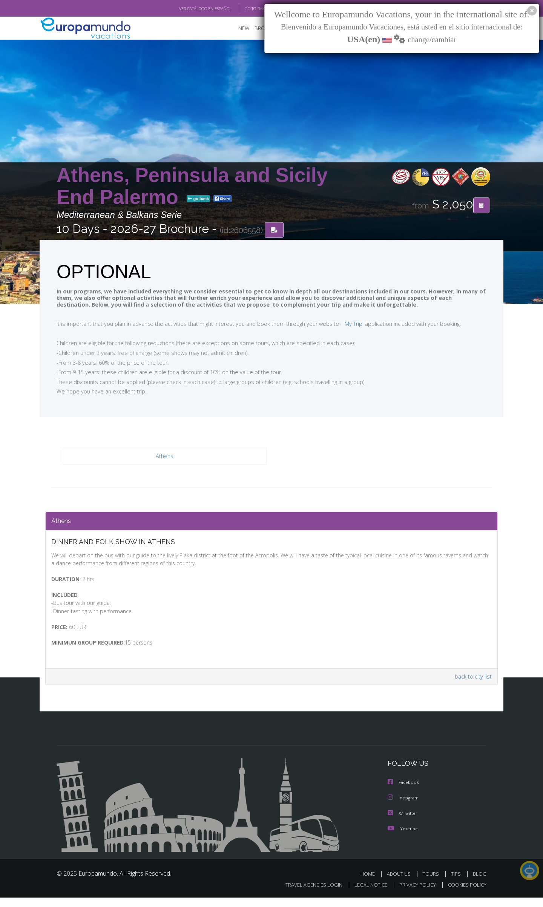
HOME (370, 883)
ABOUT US (400, 883)
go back (198, 199)
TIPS (456, 883)
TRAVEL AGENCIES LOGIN (306, 894)
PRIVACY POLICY (414, 894)
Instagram (404, 808)
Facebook (404, 793)
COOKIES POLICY (465, 894)
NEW (236, 28)
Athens (164, 457)
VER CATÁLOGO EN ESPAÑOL (188, 8)
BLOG (479, 883)
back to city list (472, 687)
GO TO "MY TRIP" (248, 8)
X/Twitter (403, 823)
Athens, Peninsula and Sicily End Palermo (192, 186)
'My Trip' (340, 324)
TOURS (432, 883)
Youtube (403, 838)
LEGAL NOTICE (365, 894)
